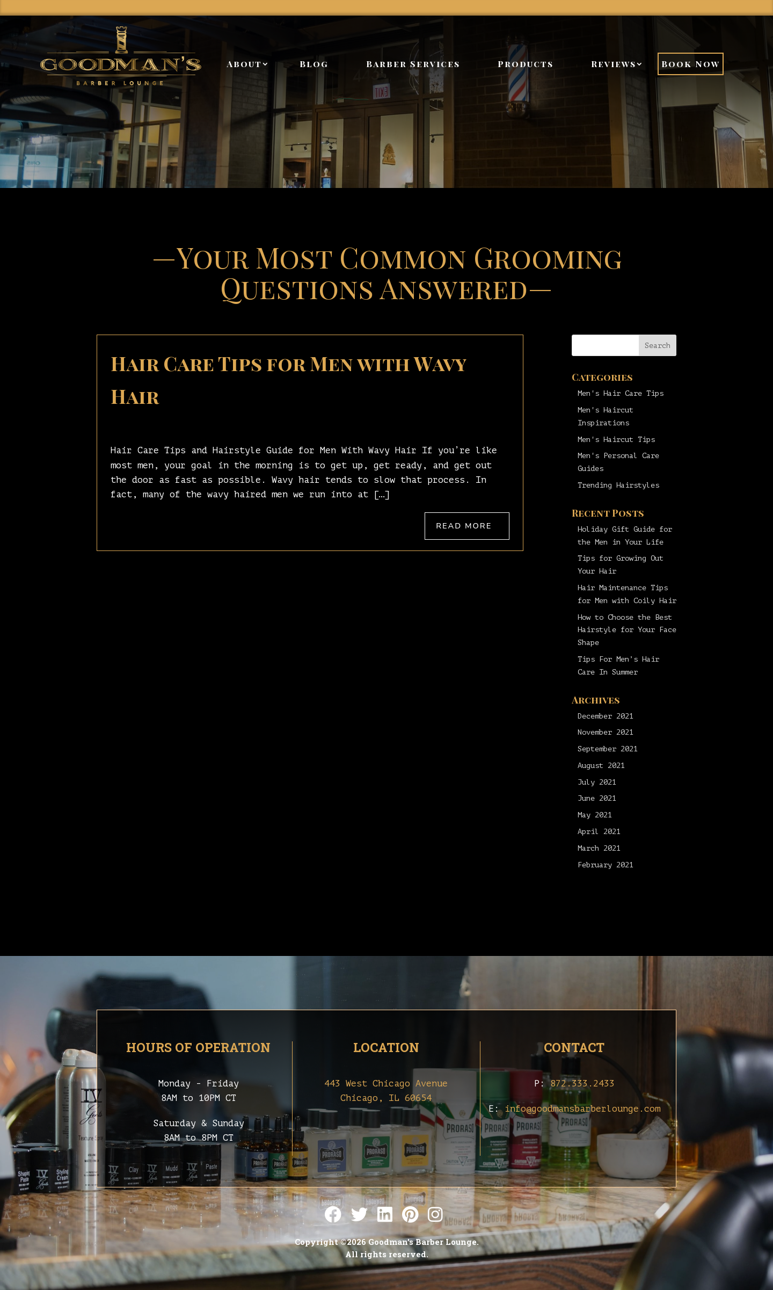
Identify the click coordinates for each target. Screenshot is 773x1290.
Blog (314, 63)
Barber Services (413, 63)
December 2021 (605, 716)
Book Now (690, 63)
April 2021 (599, 832)
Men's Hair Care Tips (620, 393)
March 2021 (599, 848)
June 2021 (597, 798)
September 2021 (608, 749)
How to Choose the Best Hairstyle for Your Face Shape (627, 630)
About (244, 63)
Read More (464, 525)
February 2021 (605, 865)
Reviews (613, 63)
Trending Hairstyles (618, 485)
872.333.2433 (582, 1083)
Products (525, 63)
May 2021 (595, 815)
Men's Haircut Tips (616, 440)
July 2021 (597, 782)
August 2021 (601, 766)
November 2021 (605, 732)
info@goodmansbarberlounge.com (582, 1109)
